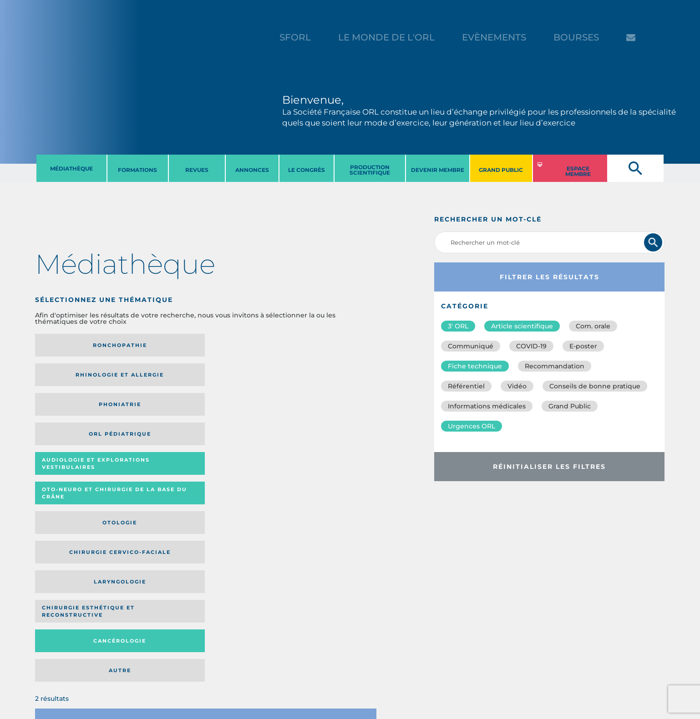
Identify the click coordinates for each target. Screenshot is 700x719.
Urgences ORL (471, 426)
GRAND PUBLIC (501, 169)
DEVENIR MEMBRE (437, 169)
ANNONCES (252, 169)
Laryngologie (74, 413)
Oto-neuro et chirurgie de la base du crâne (157, 377)
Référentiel (466, 386)
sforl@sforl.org (172, 663)
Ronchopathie (74, 345)
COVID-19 (531, 346)
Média (283, 471)
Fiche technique (475, 366)
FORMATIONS (137, 169)
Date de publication (348, 471)
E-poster (583, 346)
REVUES (196, 169)
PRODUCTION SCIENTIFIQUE (370, 170)
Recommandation (554, 366)
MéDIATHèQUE (71, 168)
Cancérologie (244, 413)
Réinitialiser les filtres (549, 467)
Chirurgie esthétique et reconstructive (157, 413)
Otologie (245, 378)
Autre (331, 413)
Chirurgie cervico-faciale (329, 378)
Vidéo (517, 386)
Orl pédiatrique (330, 345)
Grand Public (569, 406)
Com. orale (593, 326)
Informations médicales (487, 406)
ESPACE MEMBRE (578, 171)
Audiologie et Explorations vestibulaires (68, 377)
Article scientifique (522, 326)
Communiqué (470, 346)
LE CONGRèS (306, 169)
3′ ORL (458, 326)
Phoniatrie (245, 345)
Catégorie (229, 471)
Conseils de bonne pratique (594, 386)
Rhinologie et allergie (154, 345)
